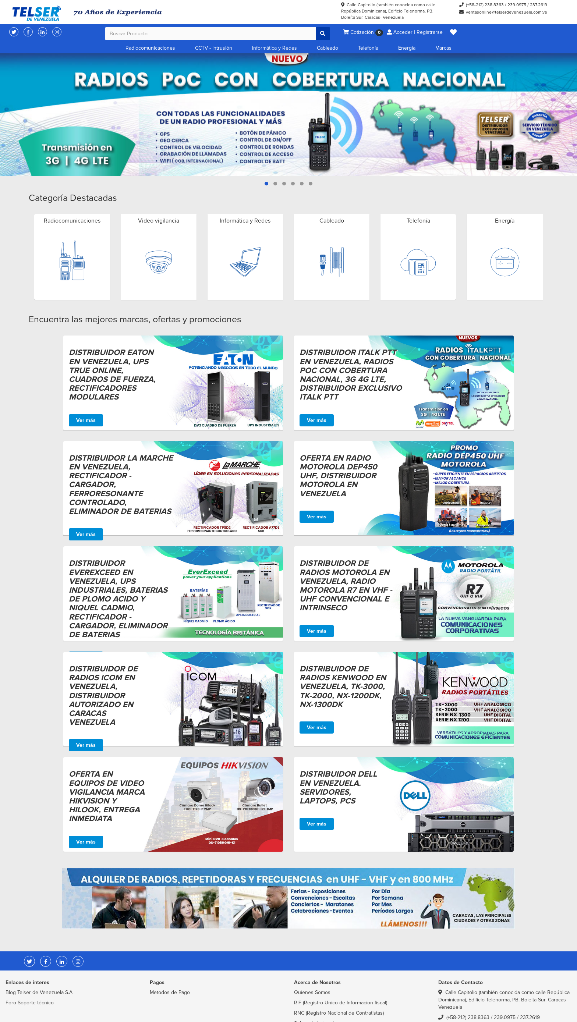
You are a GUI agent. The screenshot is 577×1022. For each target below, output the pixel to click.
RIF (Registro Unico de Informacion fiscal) (340, 1003)
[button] (453, 32)
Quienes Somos (312, 992)
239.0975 (516, 5)
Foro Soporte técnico (30, 1003)
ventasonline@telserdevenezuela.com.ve (506, 12)
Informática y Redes (274, 48)
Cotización (363, 32)
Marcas (443, 48)
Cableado (327, 48)
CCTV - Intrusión (213, 48)
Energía (406, 48)
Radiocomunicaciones (150, 48)
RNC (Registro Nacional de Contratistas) (339, 1013)
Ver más (86, 420)
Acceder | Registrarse (415, 32)
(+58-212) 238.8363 (485, 5)
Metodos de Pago (170, 992)
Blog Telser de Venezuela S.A (39, 992)
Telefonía (368, 48)
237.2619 (538, 5)
